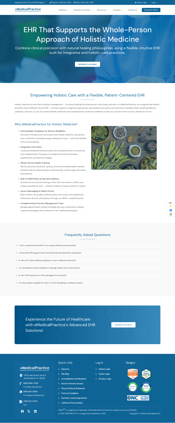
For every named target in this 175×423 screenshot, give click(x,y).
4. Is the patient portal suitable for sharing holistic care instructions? (49, 268)
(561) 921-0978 (64, 2)
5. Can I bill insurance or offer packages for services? (42, 275)
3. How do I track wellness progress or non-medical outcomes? (47, 260)
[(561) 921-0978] (20, 392)
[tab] (87, 245)
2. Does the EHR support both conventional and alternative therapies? (50, 253)
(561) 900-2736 (87, 2)
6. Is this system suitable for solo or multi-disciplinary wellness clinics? (51, 283)
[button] (157, 2)
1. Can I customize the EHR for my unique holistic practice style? (47, 245)
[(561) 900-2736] (20, 383)
